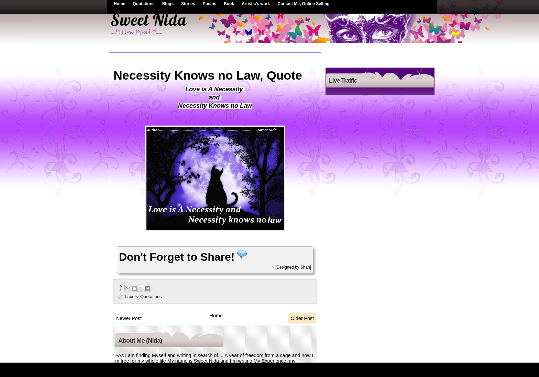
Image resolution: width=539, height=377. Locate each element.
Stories (188, 3)
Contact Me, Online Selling (303, 3)
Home (119, 3)
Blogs (168, 3)
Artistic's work (256, 3)
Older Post (302, 318)
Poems (209, 3)
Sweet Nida (148, 20)
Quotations (143, 3)
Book (229, 3)
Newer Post (129, 318)
